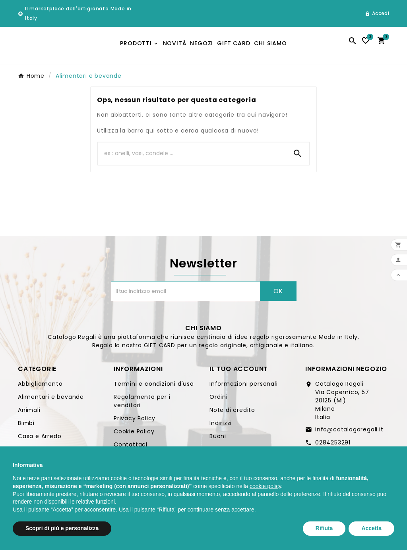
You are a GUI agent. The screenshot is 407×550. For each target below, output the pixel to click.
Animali (29, 413)
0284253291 (333, 445)
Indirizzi (220, 426)
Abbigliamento (40, 386)
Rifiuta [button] (324, 528)
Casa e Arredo (39, 439)
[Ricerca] (192, 156)
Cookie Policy (134, 434)
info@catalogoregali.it (349, 432)
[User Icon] (377, 13)
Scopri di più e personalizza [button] (62, 528)
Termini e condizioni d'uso (154, 386)
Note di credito (232, 413)
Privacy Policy (134, 421)
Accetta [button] (371, 528)
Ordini (218, 400)
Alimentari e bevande (51, 400)
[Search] (298, 156)
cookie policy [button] (265, 486)
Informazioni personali (243, 386)
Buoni (217, 439)
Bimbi (26, 426)
